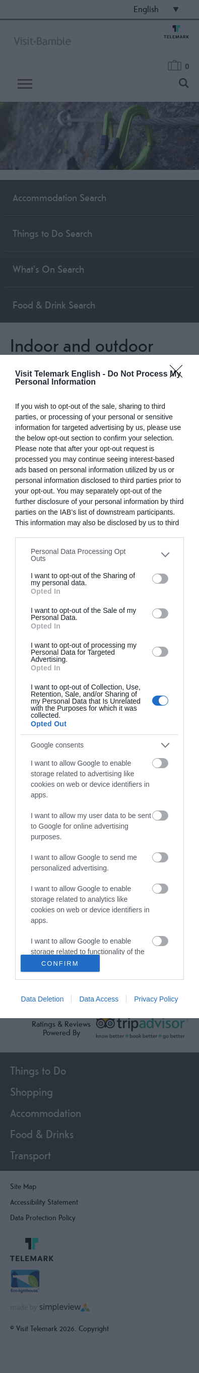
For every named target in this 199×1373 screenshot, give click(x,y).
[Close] (179, 374)
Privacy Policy (156, 999)
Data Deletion (42, 999)
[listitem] (99, 555)
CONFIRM (60, 963)
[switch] (160, 579)
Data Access (98, 999)
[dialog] (99, 686)
